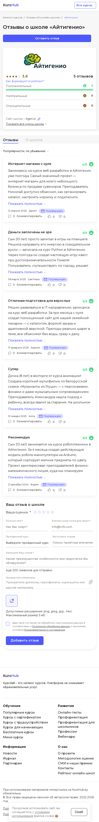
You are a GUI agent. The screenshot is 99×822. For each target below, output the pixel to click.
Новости (10, 753)
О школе (34, 140)
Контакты (66, 768)
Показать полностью (25, 204)
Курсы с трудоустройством (25, 722)
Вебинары (66, 736)
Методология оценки (76, 758)
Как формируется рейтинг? (25, 81)
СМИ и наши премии (75, 763)
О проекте (66, 753)
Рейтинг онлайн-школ (76, 773)
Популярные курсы (19, 712)
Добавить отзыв (25, 640)
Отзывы (10, 140)
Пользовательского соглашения (44, 629)
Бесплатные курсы (18, 732)
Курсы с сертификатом (22, 717)
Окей (79, 812)
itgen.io (31, 119)
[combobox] (27, 543)
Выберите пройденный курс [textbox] (27, 543)
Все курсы (84, 5)
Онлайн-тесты (70, 712)
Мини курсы (13, 737)
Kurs (11, 5)
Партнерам (12, 763)
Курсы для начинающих (23, 727)
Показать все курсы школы (25, 124)
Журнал (9, 758)
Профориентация (73, 717)
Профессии (67, 731)
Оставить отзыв (47, 38)
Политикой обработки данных (51, 626)
